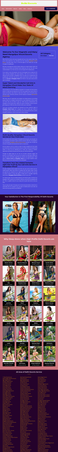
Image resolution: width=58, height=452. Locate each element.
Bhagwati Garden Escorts (8, 421)
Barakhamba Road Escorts (43, 414)
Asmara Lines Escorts (24, 399)
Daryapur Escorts (23, 448)
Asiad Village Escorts (7, 399)
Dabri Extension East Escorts (44, 445)
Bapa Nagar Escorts (24, 414)
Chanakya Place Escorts (25, 433)
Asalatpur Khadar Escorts (25, 393)
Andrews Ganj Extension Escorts (27, 389)
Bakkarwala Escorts (42, 410)
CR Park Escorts (23, 444)
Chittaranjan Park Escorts (25, 441)
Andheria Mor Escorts (42, 388)
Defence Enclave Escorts (43, 451)
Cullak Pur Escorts (41, 444)
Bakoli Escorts (5, 411)
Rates (25, 8)
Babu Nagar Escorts (42, 404)
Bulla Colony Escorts (7, 432)
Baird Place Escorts (42, 408)
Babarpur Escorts (23, 404)
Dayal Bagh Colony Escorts (25, 449)
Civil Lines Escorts (24, 443)
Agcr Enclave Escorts (24, 380)
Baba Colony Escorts (42, 403)
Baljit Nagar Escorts (7, 412)
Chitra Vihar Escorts (42, 440)
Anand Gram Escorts (42, 385)
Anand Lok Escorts (6, 386)
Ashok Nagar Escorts (7, 395)
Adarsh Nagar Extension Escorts (9, 378)
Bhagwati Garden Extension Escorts (27, 421)
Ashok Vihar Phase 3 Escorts (26, 396)
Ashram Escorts (41, 397)
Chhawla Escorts (23, 438)
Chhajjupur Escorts (42, 437)
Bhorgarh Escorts (41, 426)
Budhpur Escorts (41, 430)
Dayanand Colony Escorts (43, 449)
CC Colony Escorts (41, 432)
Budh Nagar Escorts (42, 429)
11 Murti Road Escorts (7, 377)
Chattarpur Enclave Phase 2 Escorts (10, 437)
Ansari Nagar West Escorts (8, 390)
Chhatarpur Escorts (7, 438)
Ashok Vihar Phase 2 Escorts (8, 396)
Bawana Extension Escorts (25, 416)
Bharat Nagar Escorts (42, 423)
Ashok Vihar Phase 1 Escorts (44, 395)
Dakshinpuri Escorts (24, 447)
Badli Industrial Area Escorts (26, 407)
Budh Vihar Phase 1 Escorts (8, 430)
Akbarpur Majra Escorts (8, 381)
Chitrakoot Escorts (6, 441)
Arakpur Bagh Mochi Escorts (44, 390)
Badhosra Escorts (41, 406)
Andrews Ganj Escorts (7, 389)
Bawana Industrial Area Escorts (44, 416)
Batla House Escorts (42, 415)
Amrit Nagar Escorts (7, 385)
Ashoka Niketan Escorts (8, 397)
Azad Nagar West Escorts (43, 401)
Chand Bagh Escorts (7, 434)
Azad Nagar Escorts (7, 401)
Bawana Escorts (6, 416)
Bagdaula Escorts (41, 407)
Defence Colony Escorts (25, 451)
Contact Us (30, 8)
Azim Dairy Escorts (24, 403)
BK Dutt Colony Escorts (42, 427)
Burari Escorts (23, 432)
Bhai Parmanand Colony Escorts (9, 422)
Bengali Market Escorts (25, 419)
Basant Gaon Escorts (24, 415)
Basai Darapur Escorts (7, 415)
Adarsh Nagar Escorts (42, 377)
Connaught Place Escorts (8, 444)
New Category (44, 55)
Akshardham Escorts (24, 381)
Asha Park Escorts (41, 393)
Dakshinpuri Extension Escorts (44, 447)
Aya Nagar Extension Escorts (44, 400)
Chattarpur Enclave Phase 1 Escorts (45, 436)
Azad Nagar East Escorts (25, 401)
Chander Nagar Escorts (25, 434)
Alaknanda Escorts (41, 381)
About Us (15, 8)
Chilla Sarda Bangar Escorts (43, 438)
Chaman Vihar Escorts (7, 433)
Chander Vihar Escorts (42, 434)
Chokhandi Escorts (42, 441)
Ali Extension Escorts (7, 382)
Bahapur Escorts (6, 408)
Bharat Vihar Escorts (7, 425)
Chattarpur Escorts (24, 436)
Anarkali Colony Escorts (25, 388)
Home (3, 8)
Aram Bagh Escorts (7, 392)
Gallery (20, 8)
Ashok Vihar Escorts (24, 395)
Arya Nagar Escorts (7, 393)
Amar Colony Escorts (24, 384)
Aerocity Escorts (41, 378)
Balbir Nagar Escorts (24, 411)
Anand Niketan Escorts (25, 386)
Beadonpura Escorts (7, 418)
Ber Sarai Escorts (41, 419)
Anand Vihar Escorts (7, 388)
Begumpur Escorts (42, 418)
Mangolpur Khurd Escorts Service (17, 142)
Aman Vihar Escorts (7, 384)
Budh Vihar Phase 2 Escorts (26, 430)
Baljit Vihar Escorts (24, 412)
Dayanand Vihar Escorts (8, 451)
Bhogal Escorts (23, 426)
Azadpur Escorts (6, 403)
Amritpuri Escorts (24, 385)
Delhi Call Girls (9, 8)
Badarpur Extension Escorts (26, 406)
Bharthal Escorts (23, 425)
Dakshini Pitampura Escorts (8, 447)
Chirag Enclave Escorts (25, 440)
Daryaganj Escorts (6, 448)
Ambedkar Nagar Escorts (43, 384)
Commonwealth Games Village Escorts (46, 443)
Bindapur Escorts (23, 427)
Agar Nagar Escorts (7, 380)
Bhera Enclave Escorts (42, 425)
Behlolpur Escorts (6, 419)
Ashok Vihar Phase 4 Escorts (44, 396)
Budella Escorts (23, 429)
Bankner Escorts (6, 414)
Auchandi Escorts (6, 400)
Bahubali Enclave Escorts (25, 408)
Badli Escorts (5, 407)
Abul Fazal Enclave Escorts (25, 377)
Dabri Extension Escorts (25, 445)
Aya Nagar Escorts (24, 400)
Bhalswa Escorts (41, 422)
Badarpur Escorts (6, 406)
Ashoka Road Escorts (24, 397)
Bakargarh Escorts (6, 410)
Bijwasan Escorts (6, 427)
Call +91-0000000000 (50, 8)
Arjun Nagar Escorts (42, 392)
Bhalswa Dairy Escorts (7, 423)
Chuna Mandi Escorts (7, 443)
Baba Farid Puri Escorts (7, 404)
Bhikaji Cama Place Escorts (8, 426)
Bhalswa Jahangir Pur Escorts (26, 423)
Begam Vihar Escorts (24, 418)
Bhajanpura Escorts (24, 422)
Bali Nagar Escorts (41, 411)
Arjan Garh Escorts (24, 392)
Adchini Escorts (23, 378)
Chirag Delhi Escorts (7, 440)
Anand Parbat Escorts (42, 386)
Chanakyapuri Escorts (42, 433)
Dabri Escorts (5, 445)
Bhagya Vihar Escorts (42, 421)
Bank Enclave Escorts (42, 412)
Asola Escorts (40, 399)
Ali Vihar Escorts (23, 382)
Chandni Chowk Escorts (8, 436)
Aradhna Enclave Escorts (25, 390)
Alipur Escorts (41, 382)
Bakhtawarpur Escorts (25, 410)
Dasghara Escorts (41, 448)
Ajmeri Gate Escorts (42, 380)
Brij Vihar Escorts (6, 429)
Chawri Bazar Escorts (24, 437)
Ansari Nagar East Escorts (43, 389)
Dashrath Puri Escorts (7, 449)
